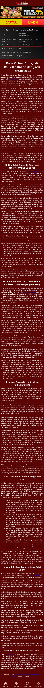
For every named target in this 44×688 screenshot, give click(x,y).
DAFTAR (11, 22)
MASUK (5, 684)
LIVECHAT (38, 684)
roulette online (33, 172)
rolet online (13, 79)
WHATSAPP (27, 684)
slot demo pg (9, 654)
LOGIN (33, 22)
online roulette (35, 575)
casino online (29, 292)
